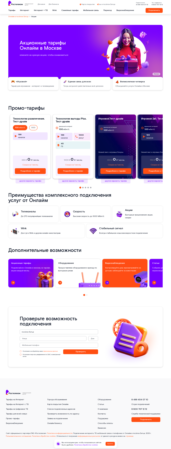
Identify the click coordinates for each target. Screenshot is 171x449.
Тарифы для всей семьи (16, 414)
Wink (54, 10)
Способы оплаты (105, 423)
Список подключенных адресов (61, 409)
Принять (110, 444)
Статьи (101, 404)
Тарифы (11, 10)
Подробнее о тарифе (30, 171)
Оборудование (104, 399)
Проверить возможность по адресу (63, 414)
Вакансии (102, 428)
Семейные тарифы (69, 10)
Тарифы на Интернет (15, 399)
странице (129, 436)
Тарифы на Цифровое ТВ (17, 409)
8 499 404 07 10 (142, 5)
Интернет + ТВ (41, 10)
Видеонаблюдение (125, 10)
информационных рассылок (89, 436)
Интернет (24, 10)
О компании (103, 409)
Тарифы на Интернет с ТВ (17, 404)
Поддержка (103, 418)
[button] (80, 188)
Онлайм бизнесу (54, 423)
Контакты (102, 414)
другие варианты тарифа (30, 181)
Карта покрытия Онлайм (57, 404)
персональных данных (50, 351)
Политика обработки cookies (44, 436)
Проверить (81, 351)
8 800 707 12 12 (157, 5)
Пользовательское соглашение (18, 436)
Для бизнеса (54, 4)
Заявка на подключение (57, 418)
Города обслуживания (57, 399)
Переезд (107, 10)
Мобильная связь (91, 10)
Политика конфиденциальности (59, 433)
